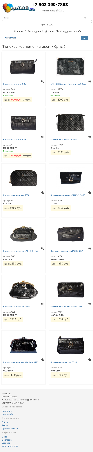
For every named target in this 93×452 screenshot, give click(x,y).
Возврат (6, 442)
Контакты (7, 411)
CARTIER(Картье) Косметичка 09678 (68, 84)
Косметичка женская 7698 (16, 195)
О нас (4, 436)
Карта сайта (8, 414)
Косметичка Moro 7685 (14, 84)
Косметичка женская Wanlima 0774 (20, 362)
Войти (5, 422)
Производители (10, 428)
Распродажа (36, 31)
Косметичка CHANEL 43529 (64, 139)
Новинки (20, 31)
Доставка (52, 31)
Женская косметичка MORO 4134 (67, 251)
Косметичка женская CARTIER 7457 (20, 251)
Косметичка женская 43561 (17, 306)
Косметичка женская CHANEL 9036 (68, 195)
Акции (5, 425)
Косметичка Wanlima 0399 (64, 362)
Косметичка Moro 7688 (14, 139)
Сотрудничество (70, 31)
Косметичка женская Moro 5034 (66, 306)
